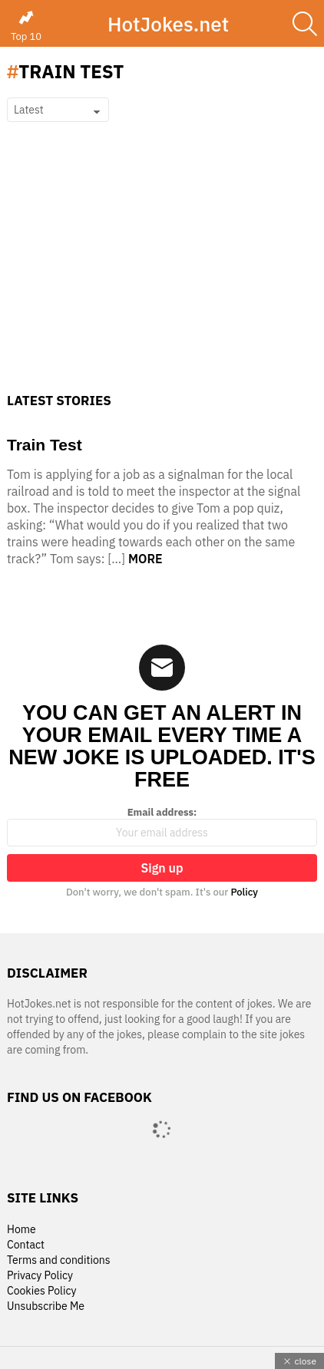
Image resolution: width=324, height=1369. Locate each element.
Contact (26, 1245)
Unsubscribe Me (45, 1306)
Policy (244, 892)
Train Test (44, 445)
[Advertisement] (162, 276)
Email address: (162, 826)
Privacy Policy (40, 1275)
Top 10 (26, 26)
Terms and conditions (59, 1260)
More (145, 558)
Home (21, 1229)
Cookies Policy (41, 1291)
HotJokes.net (168, 24)
